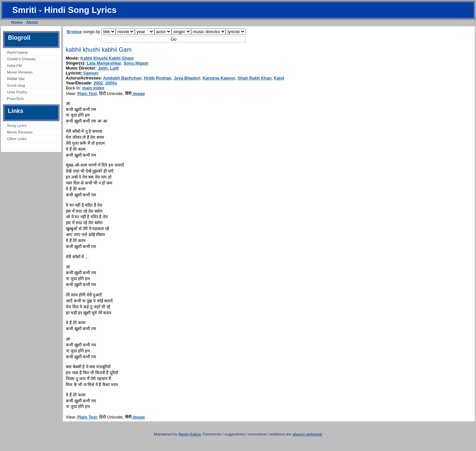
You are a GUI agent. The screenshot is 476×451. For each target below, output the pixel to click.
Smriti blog (16, 85)
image (135, 93)
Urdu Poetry (17, 92)
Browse (74, 31)
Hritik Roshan (157, 77)
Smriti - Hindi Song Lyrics (64, 10)
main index (93, 87)
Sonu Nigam (136, 63)
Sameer (91, 73)
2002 (98, 82)
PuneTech (15, 99)
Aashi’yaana (17, 52)
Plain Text (87, 93)
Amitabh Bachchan (122, 77)
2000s (111, 82)
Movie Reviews (19, 72)
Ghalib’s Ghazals (21, 59)
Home (17, 22)
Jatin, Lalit (108, 68)
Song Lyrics (17, 125)
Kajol (279, 77)
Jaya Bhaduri (187, 77)
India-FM (14, 66)
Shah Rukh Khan (254, 77)
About (32, 22)
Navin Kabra (189, 434)
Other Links (16, 139)
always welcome (307, 434)
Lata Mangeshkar (104, 63)
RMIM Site (16, 79)
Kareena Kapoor (219, 77)
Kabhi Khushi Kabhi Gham (107, 58)
